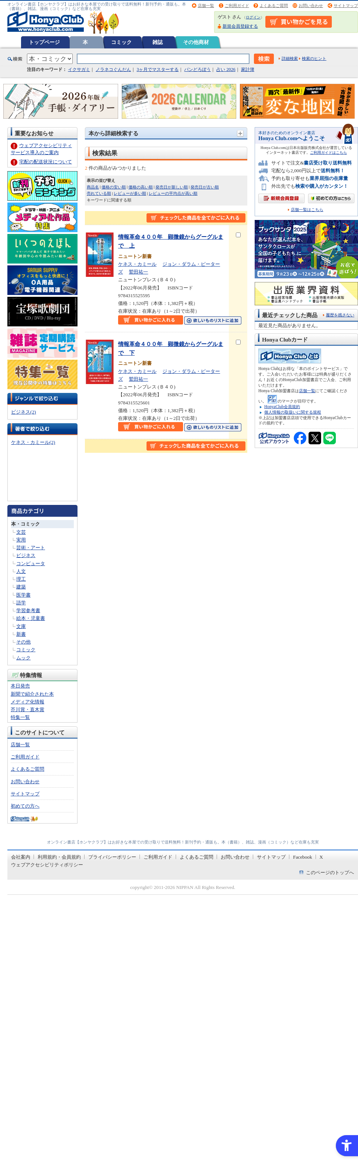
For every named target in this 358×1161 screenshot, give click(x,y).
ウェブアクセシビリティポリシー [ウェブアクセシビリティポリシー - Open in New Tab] (47, 865)
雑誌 (157, 42)
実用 (21, 540)
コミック (121, 42)
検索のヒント (314, 58)
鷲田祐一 (138, 272)
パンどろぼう (197, 69)
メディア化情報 (27, 702)
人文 (21, 571)
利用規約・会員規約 (59, 857)
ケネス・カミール (137, 264)
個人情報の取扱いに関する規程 (292, 412)
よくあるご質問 (273, 5)
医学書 (23, 595)
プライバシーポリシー (112, 857)
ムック (23, 658)
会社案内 (20, 857)
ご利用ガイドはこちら (328, 152)
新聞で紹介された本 (32, 694)
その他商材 (196, 42)
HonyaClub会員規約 (282, 406)
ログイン (253, 17)
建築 (21, 587)
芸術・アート (30, 547)
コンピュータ (30, 563)
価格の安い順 (113, 187)
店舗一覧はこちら (307, 210)
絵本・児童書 (30, 618)
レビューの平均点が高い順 (173, 193)
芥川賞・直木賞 (27, 709)
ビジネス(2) (23, 412)
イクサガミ (79, 69)
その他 (23, 642)
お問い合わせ (311, 5)
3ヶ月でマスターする (158, 69)
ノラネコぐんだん (113, 69)
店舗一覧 (206, 5)
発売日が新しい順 (171, 187)
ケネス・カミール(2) (33, 442)
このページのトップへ (330, 872)
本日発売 (20, 686)
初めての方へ (25, 806)
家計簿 (247, 69)
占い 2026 (225, 69)
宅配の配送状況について (45, 161)
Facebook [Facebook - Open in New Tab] (302, 857)
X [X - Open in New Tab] (321, 857)
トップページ (44, 42)
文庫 (21, 626)
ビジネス (25, 555)
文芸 (21, 532)
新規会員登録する (240, 26)
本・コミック (25, 524)
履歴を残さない (340, 315)
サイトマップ (346, 5)
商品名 (93, 187)
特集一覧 (20, 717)
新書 (21, 634)
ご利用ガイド (237, 5)
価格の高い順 (140, 187)
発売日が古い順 (204, 187)
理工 (21, 579)
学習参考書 (28, 610)
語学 (21, 602)
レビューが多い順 (130, 193)
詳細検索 (290, 58)
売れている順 (99, 193)
